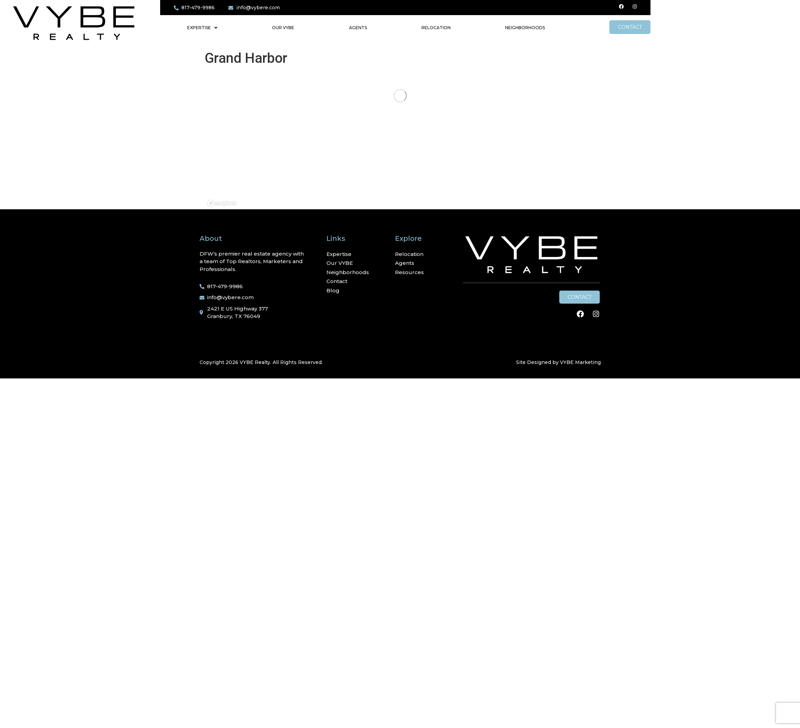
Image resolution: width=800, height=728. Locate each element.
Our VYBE (283, 27)
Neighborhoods (525, 27)
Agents (358, 27)
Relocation (436, 27)
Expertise (202, 27)
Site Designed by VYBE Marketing (558, 362)
